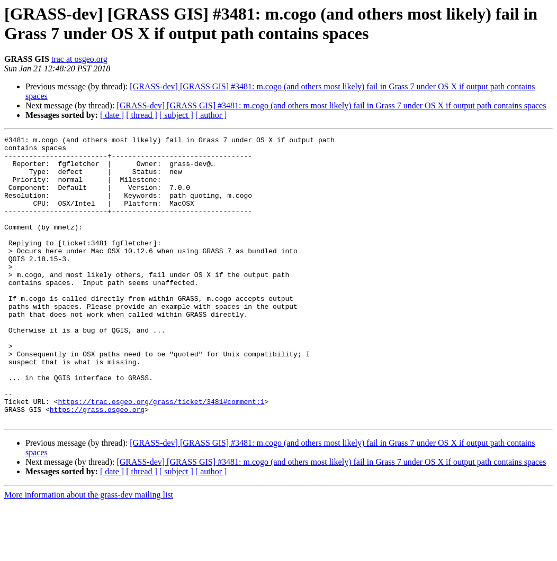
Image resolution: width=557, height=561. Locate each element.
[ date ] (112, 115)
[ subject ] (176, 115)
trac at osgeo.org (79, 58)
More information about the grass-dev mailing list (88, 551)
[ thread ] (141, 115)
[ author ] (211, 115)
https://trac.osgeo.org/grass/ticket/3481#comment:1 (161, 455)
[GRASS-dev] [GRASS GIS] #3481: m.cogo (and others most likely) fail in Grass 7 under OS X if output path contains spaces (331, 105)
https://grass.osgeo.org (97, 465)
